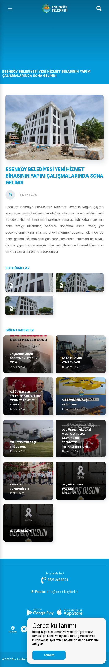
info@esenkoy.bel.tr (54, 592)
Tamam (49, 655)
